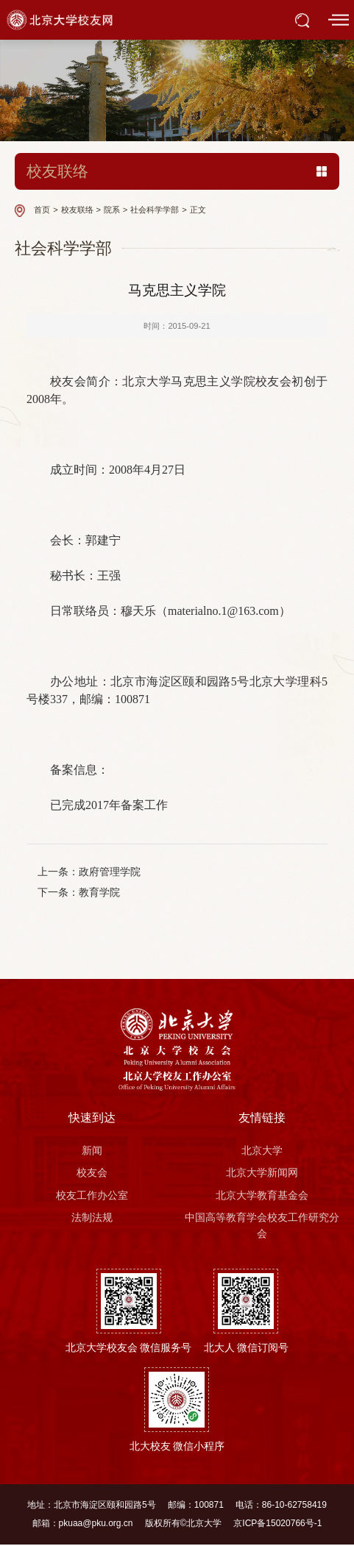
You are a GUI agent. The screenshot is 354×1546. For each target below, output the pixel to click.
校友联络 (77, 209)
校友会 (92, 1174)
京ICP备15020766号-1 (277, 1525)
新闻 (92, 1152)
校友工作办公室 (92, 1197)
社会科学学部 (154, 209)
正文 (198, 209)
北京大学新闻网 (262, 1174)
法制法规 (92, 1219)
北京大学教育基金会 (262, 1197)
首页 (42, 209)
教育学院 (100, 894)
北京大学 (262, 1152)
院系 (112, 209)
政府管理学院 (110, 872)
